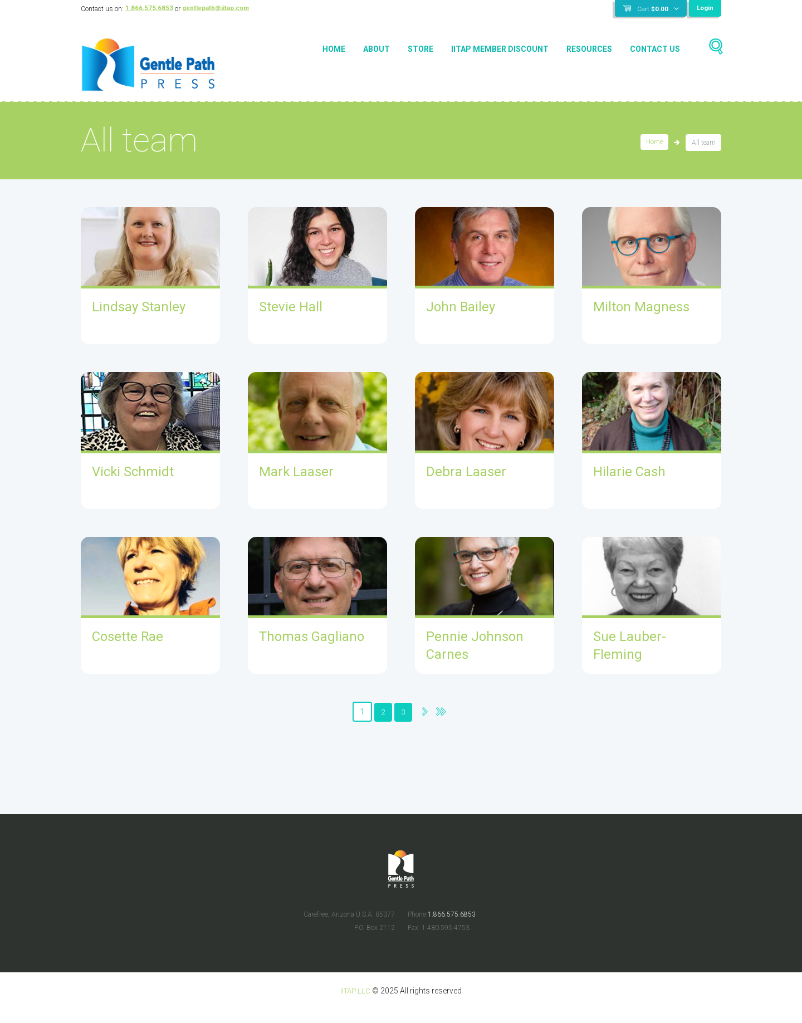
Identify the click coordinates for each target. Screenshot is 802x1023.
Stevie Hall (292, 306)
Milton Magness (644, 306)
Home (333, 49)
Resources (589, 49)
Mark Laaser (298, 471)
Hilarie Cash (631, 471)
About (376, 49)
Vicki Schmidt (135, 471)
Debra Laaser (468, 471)
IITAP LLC (355, 991)
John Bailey (463, 306)
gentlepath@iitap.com (219, 9)
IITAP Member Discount (500, 49)
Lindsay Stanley (141, 306)
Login (704, 8)
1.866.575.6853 (150, 9)
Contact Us (655, 49)
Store (420, 49)
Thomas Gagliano (316, 636)
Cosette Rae (130, 636)
